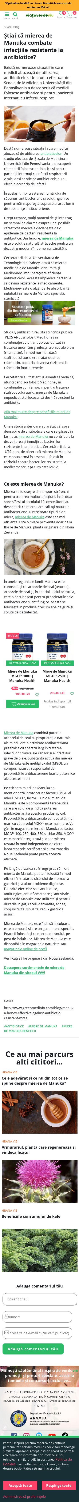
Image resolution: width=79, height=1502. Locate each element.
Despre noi (11, 1394)
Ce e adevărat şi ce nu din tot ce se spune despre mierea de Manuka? (35, 1081)
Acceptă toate (20, 1485)
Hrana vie (9, 1072)
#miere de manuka (42, 1026)
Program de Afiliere (16, 1403)
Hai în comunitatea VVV (54, 1398)
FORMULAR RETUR (31, 1394)
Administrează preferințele (24, 1496)
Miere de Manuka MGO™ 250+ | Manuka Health (57, 676)
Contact (40, 1408)
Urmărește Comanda (23, 1398)
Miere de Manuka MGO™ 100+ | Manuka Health (22, 676)
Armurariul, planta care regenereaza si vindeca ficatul (39, 1150)
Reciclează (39, 1403)
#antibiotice (14, 1026)
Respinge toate (58, 1485)
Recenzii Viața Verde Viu (59, 1394)
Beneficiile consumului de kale (31, 1216)
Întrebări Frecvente (62, 1403)
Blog (16, 27)
